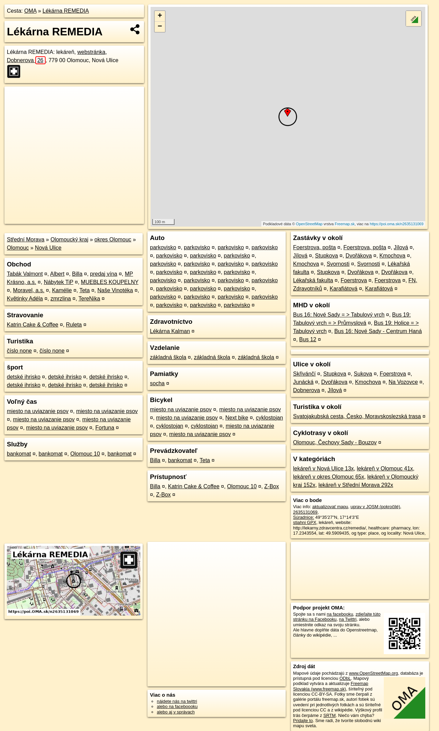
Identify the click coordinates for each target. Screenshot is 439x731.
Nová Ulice (48, 248)
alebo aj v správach (175, 712)
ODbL (345, 678)
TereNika (89, 298)
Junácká (303, 382)
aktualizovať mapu (330, 506)
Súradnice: (303, 517)
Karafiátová (343, 289)
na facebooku (340, 614)
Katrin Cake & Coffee (32, 325)
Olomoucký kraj (69, 239)
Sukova (363, 374)
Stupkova (326, 256)
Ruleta (74, 325)
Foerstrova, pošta (314, 247)
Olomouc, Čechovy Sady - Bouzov (335, 442)
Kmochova (392, 256)
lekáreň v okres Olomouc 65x (328, 477)
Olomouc (18, 248)
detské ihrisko (23, 377)
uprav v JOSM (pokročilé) (375, 506)
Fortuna (104, 428)
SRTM (329, 715)
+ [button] (160, 16)
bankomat (19, 454)
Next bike (236, 418)
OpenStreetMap (309, 224)
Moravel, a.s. (29, 290)
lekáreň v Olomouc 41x (385, 468)
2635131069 (305, 512)
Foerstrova (354, 280)
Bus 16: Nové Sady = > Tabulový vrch (339, 315)
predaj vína (103, 274)
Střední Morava (25, 239)
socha (157, 383)
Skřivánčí (304, 374)
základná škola (168, 357)
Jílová (401, 247)
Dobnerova (26, 60)
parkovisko (163, 247)
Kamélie (62, 290)
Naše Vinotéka (115, 290)
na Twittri (347, 619)
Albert (57, 274)
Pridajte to (303, 720)
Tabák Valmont (25, 274)
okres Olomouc (112, 239)
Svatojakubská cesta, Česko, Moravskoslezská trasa (357, 416)
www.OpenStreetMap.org (373, 673)
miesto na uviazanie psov (38, 411)
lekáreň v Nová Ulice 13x (323, 468)
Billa (77, 274)
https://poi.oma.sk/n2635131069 (397, 224)
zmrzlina (60, 298)
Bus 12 (307, 339)
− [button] (160, 27)
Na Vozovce (403, 382)
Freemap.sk (345, 224)
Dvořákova (359, 256)
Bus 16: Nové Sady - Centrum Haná (378, 331)
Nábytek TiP (58, 282)
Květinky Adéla (25, 298)
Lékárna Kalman (170, 331)
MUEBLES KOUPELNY (110, 282)
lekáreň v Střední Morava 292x (355, 485)
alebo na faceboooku (177, 706)
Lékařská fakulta (313, 280)
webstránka (91, 52)
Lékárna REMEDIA (66, 11)
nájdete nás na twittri (177, 701)
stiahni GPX (305, 522)
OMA (30, 11)
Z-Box (271, 486)
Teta (84, 290)
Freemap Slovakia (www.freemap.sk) (330, 686)
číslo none (19, 351)
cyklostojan (269, 418)
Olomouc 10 (85, 454)
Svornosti (338, 264)
